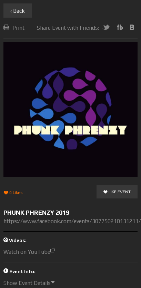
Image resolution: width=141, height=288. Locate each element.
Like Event (117, 192)
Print (13, 28)
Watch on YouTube (30, 252)
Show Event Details (30, 283)
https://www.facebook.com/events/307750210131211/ (72, 221)
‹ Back (17, 11)
